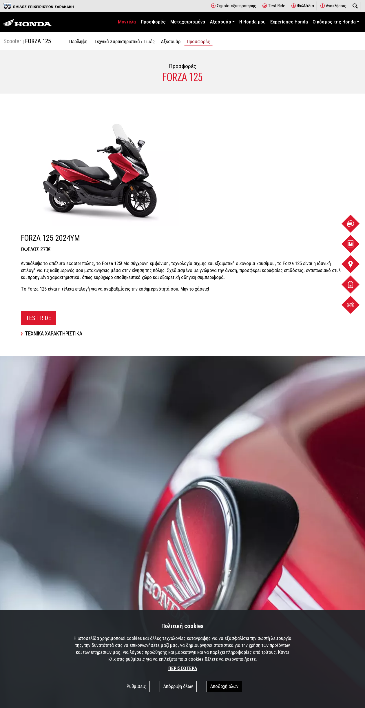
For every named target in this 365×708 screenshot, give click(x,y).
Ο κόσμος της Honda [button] (334, 22)
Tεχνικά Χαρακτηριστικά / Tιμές (124, 41)
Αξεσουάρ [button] (220, 22)
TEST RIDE (38, 318)
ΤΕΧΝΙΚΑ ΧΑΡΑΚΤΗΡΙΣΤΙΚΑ (51, 334)
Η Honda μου (252, 22)
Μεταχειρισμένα (187, 22)
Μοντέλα (127, 22)
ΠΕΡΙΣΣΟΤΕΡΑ (182, 668)
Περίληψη (78, 41)
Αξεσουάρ (170, 41)
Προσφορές (153, 22)
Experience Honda (289, 22)
